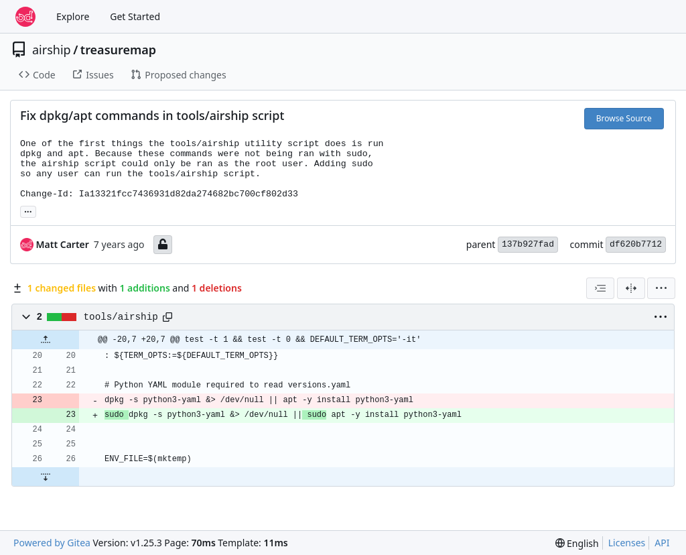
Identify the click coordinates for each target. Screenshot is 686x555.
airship (51, 49)
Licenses (627, 542)
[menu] (661, 288)
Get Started (135, 16)
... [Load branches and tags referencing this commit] (28, 210)
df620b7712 (636, 244)
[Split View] (631, 288)
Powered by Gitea (51, 542)
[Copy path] (167, 317)
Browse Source (624, 118)
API (662, 542)
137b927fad (528, 244)
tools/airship (121, 317)
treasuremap (118, 49)
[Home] (25, 17)
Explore (72, 16)
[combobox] (600, 288)
